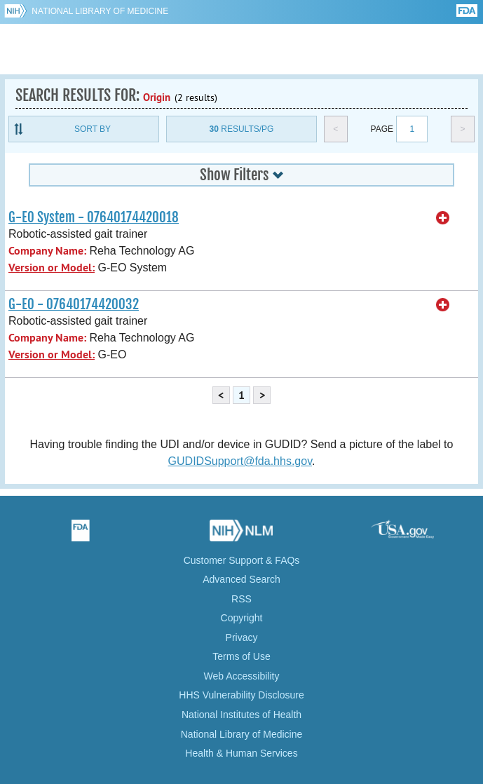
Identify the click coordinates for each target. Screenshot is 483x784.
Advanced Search (241, 579)
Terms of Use (241, 656)
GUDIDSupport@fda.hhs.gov (240, 461)
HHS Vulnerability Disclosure (241, 695)
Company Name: (47, 250)
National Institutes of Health (241, 714)
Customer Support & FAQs (242, 560)
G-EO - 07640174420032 (73, 304)
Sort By (92, 129)
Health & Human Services (241, 753)
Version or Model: (51, 267)
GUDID (241, 49)
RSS (241, 598)
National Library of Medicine (100, 11)
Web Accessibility (242, 676)
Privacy (242, 637)
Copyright (242, 617)
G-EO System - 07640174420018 (93, 217)
